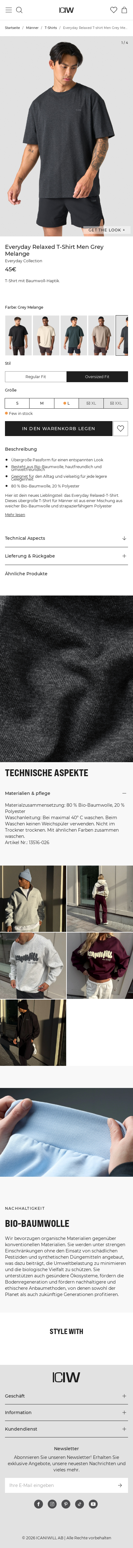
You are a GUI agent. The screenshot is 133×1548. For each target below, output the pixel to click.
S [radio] (17, 403)
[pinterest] (66, 1504)
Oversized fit (97, 376)
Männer (32, 28)
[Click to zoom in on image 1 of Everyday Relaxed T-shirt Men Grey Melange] (66, 136)
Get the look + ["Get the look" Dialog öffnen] (107, 230)
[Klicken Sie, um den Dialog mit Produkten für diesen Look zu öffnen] (33, 899)
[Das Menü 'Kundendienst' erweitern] (66, 1429)
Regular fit (35, 376)
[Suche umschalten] (19, 10)
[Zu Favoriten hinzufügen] (120, 428)
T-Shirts (51, 28)
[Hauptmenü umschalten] (8, 10)
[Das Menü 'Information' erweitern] (66, 1412)
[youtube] (93, 1504)
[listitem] (18, 335)
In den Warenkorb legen (58, 428)
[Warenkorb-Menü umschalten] (124, 10)
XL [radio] (91, 403)
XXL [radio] (116, 403)
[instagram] (52, 1504)
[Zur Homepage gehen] (66, 10)
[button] (66, 556)
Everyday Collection (23, 261)
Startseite (12, 28)
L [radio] (68, 403)
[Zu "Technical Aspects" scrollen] (66, 538)
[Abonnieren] (120, 1485)
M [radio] (42, 403)
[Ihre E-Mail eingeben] (58, 1485)
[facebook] (38, 1504)
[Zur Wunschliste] (113, 10)
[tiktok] (79, 1504)
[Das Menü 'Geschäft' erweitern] (66, 1396)
